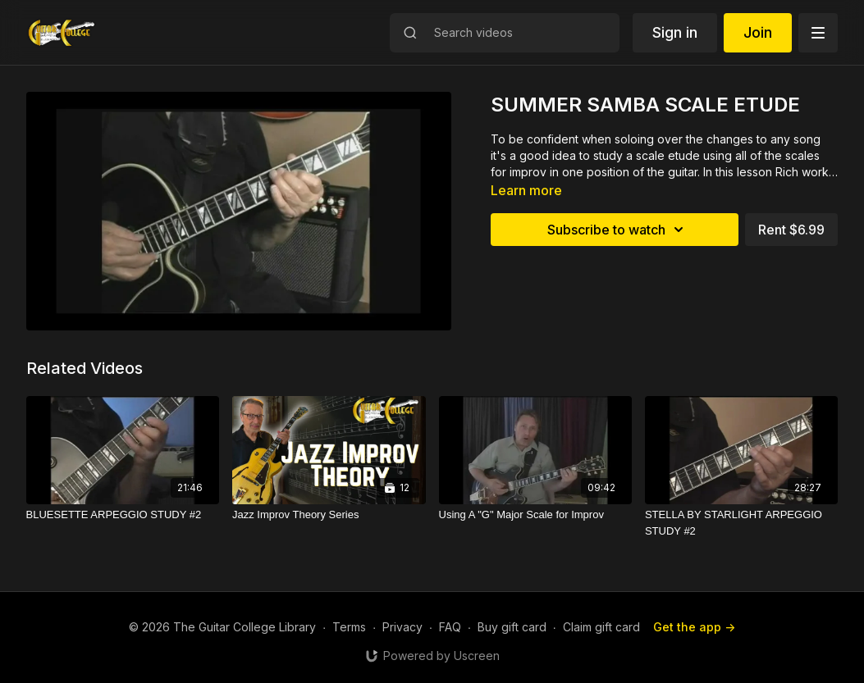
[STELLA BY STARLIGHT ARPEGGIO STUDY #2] (741, 523)
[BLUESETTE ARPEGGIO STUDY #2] (122, 515)
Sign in (674, 32)
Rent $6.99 (791, 229)
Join (757, 32)
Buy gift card (512, 627)
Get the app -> (694, 627)
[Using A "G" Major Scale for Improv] (535, 515)
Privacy (402, 627)
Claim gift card (601, 627)
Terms (349, 627)
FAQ (450, 627)
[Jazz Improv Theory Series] (328, 515)
